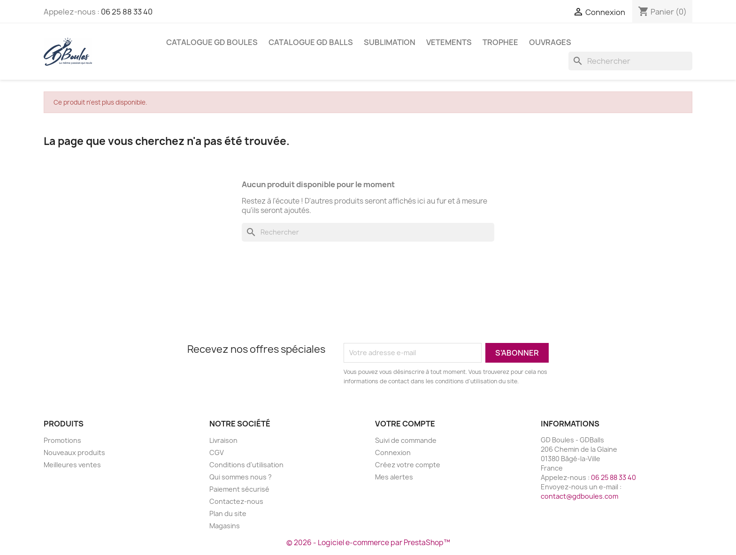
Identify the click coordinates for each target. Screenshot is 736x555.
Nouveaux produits (74, 452)
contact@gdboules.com (579, 496)
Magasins (224, 525)
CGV (216, 452)
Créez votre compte (407, 464)
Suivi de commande (406, 440)
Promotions (62, 440)
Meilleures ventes (72, 464)
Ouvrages (550, 42)
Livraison (223, 440)
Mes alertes (394, 476)
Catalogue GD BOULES (212, 42)
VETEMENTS (449, 42)
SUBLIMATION (389, 42)
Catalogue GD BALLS (310, 42)
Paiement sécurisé (239, 489)
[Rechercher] (630, 61)
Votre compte (405, 423)
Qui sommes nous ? (240, 476)
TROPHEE (500, 42)
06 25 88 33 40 (127, 12)
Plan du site (227, 513)
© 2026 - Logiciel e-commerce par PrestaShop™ (368, 542)
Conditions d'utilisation (246, 464)
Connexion (393, 452)
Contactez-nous (236, 501)
